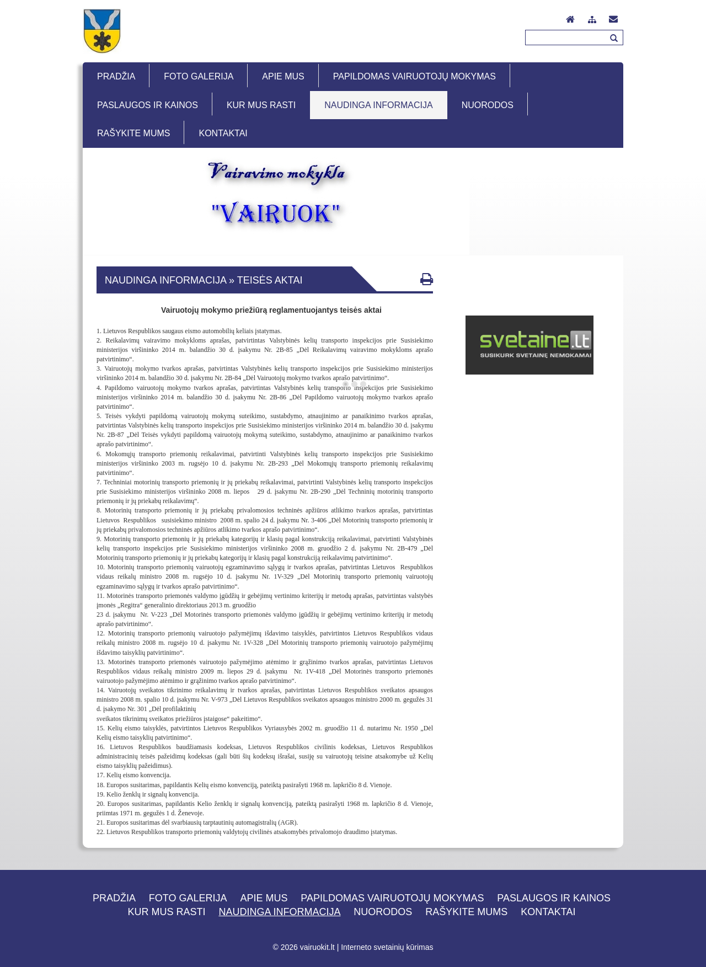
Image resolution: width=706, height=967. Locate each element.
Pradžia (114, 898)
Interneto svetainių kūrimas (387, 947)
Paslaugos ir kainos (554, 898)
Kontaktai (548, 911)
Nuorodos (383, 911)
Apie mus (263, 898)
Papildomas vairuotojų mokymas (392, 898)
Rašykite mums (466, 911)
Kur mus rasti (167, 911)
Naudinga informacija (279, 911)
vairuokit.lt (317, 947)
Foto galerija (188, 898)
